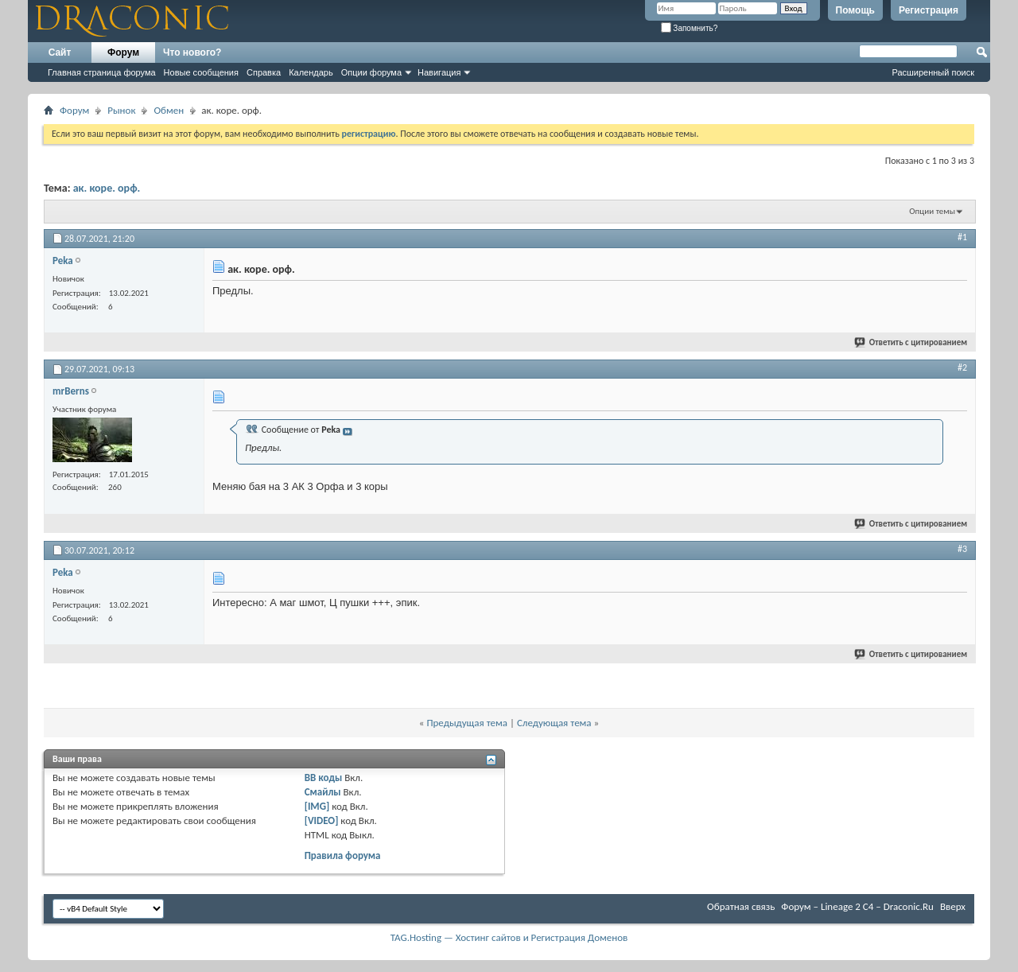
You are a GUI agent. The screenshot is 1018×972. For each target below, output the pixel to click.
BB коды (324, 777)
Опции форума (371, 72)
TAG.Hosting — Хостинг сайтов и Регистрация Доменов (509, 937)
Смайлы (323, 792)
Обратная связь (741, 906)
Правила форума (343, 855)
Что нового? (192, 52)
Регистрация (928, 10)
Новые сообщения (201, 72)
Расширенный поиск (933, 72)
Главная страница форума (102, 72)
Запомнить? (689, 28)
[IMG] (317, 806)
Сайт (60, 52)
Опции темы (932, 211)
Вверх (953, 906)
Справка (264, 72)
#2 (962, 367)
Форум (123, 52)
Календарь (311, 72)
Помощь (855, 10)
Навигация (439, 72)
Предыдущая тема (466, 723)
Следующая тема (554, 723)
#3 (962, 548)
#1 (962, 237)
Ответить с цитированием (911, 342)
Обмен (168, 110)
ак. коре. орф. (107, 188)
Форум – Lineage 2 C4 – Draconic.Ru (857, 906)
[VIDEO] (322, 820)
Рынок (121, 110)
